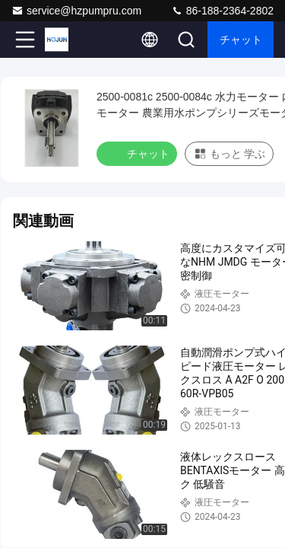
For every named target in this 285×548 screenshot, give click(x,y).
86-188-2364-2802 (222, 11)
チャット (241, 39)
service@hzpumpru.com (76, 11)
